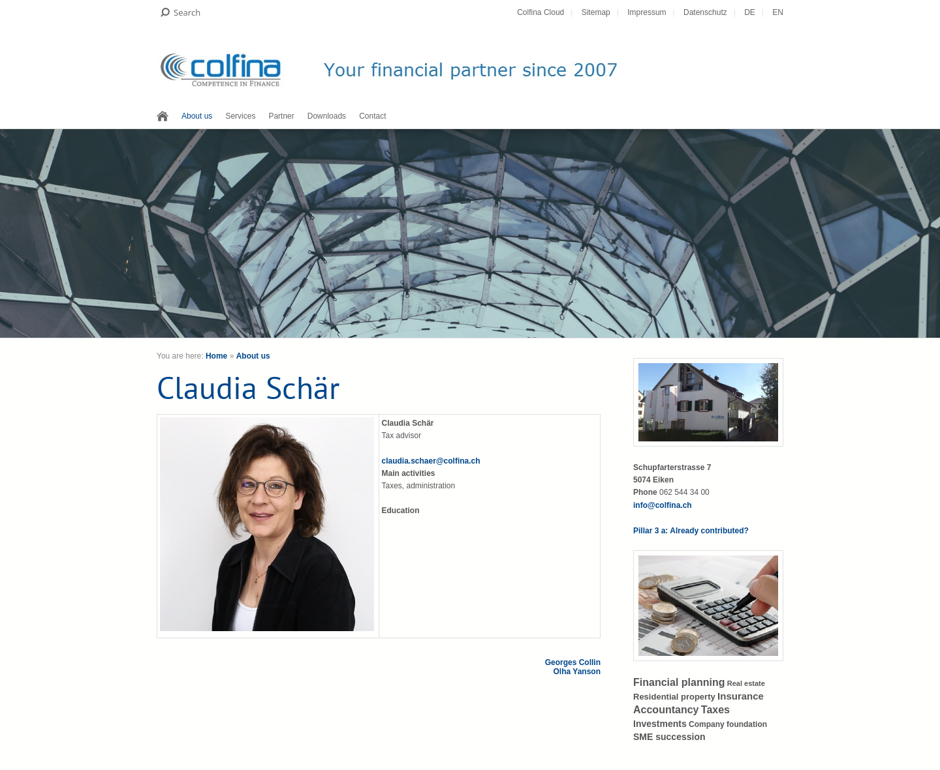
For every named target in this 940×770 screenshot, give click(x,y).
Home (216, 356)
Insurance (740, 696)
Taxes (715, 709)
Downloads (326, 116)
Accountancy (665, 709)
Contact (372, 116)
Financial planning (679, 682)
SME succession (669, 737)
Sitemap (596, 12)
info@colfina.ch (662, 505)
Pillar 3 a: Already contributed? (691, 530)
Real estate (746, 683)
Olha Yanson (577, 671)
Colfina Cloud (540, 12)
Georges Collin (573, 662)
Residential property (674, 697)
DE (749, 12)
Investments (660, 723)
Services (240, 116)
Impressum (646, 12)
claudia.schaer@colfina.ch (431, 461)
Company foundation (728, 724)
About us (196, 116)
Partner (281, 116)
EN (777, 12)
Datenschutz (705, 12)
